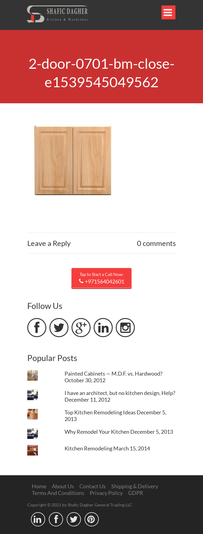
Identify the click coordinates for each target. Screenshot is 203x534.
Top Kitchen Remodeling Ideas (100, 412)
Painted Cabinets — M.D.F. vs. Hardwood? (113, 373)
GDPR (135, 492)
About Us (63, 486)
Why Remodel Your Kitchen (97, 431)
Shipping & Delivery (134, 486)
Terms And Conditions (58, 492)
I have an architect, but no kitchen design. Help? (120, 393)
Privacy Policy (106, 492)
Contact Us (92, 486)
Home (39, 486)
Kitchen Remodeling (88, 448)
